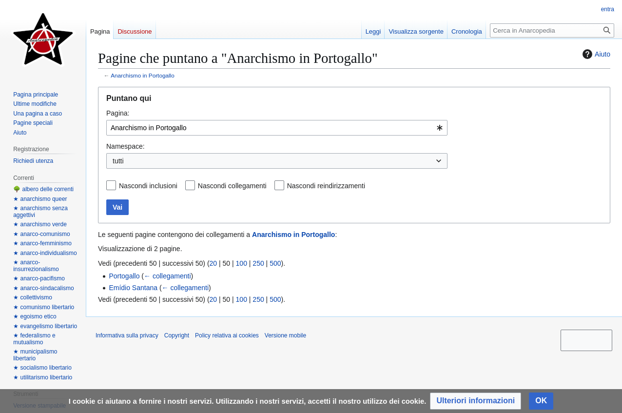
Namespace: (125, 146)
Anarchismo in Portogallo (143, 75)
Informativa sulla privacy (127, 335)
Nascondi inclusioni (148, 186)
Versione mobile (285, 335)
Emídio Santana (133, 288)
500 (275, 263)
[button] (475, 401)
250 (258, 263)
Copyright (176, 335)
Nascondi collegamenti (232, 186)
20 (213, 263)
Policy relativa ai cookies (227, 335)
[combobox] (276, 128)
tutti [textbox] (118, 161)
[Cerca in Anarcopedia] (552, 30)
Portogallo (124, 276)
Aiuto (595, 54)
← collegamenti (167, 276)
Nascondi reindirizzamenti (326, 186)
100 (241, 263)
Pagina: (117, 113)
